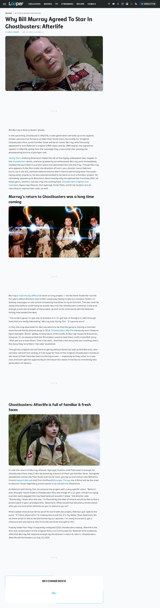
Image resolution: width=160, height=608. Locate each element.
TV (56, 4)
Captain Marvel (24, 480)
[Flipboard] (127, 4)
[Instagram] (122, 4)
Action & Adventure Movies (28, 13)
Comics (92, 4)
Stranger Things (61, 480)
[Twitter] (118, 4)
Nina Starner (13, 32)
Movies (48, 4)
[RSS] (136, 4)
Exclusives (35, 4)
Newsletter (148, 4)
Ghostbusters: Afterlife (62, 330)
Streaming (67, 4)
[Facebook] (109, 4)
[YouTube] (113, 4)
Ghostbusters (19, 161)
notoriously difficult (29, 295)
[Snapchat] (131, 4)
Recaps (80, 4)
